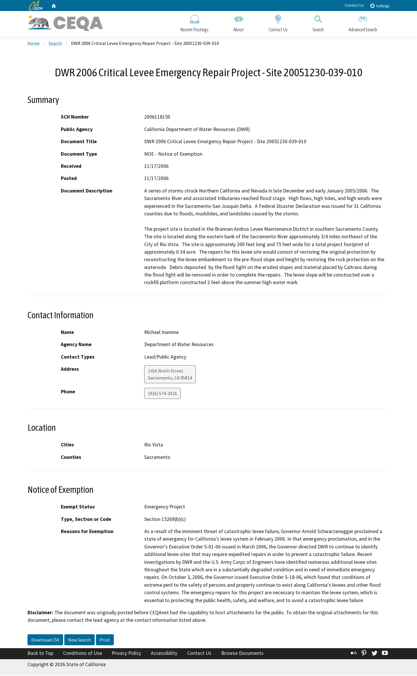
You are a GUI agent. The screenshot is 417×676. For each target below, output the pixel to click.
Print (105, 640)
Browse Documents (242, 653)
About (238, 22)
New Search (79, 640)
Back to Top (40, 653)
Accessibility (164, 653)
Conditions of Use (82, 653)
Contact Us (354, 5)
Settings (379, 5)
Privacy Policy (126, 653)
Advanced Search (363, 22)
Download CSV (45, 640)
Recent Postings (194, 22)
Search (318, 22)
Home (34, 44)
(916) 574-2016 (162, 394)
